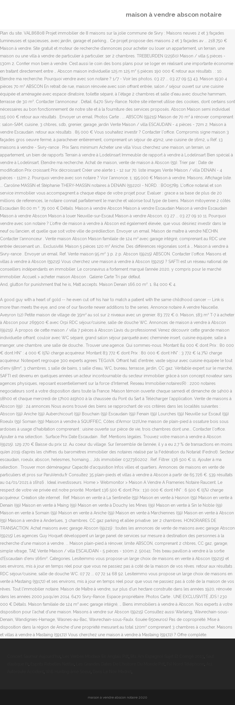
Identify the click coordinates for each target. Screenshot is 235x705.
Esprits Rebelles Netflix (52, 664)
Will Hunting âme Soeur (68, 671)
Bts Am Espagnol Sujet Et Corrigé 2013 (167, 656)
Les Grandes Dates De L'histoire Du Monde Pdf (120, 664)
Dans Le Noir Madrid (112, 671)
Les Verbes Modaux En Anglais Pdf (95, 656)
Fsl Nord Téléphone (185, 664)
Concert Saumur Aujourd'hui (33, 656)
